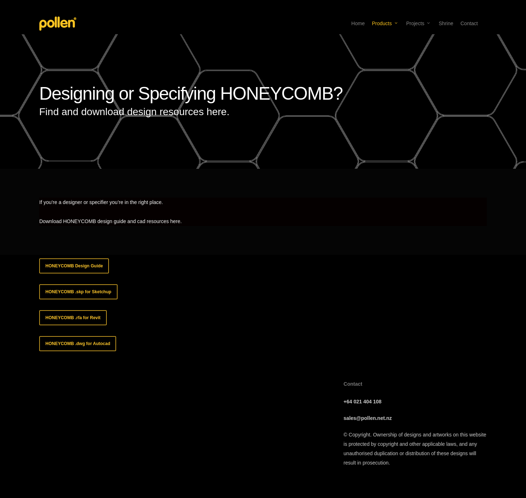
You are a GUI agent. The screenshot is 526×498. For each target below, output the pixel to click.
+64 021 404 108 (363, 401)
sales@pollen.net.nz (368, 418)
